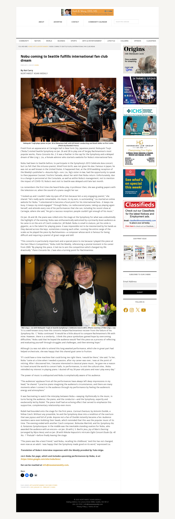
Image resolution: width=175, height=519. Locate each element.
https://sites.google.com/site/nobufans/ (40, 459)
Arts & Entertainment (37, 485)
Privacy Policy (82, 506)
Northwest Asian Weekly (87, 32)
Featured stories (51, 485)
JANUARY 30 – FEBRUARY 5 (42, 487)
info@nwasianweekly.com (56, 465)
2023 (31, 487)
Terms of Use (93, 506)
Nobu (53, 487)
